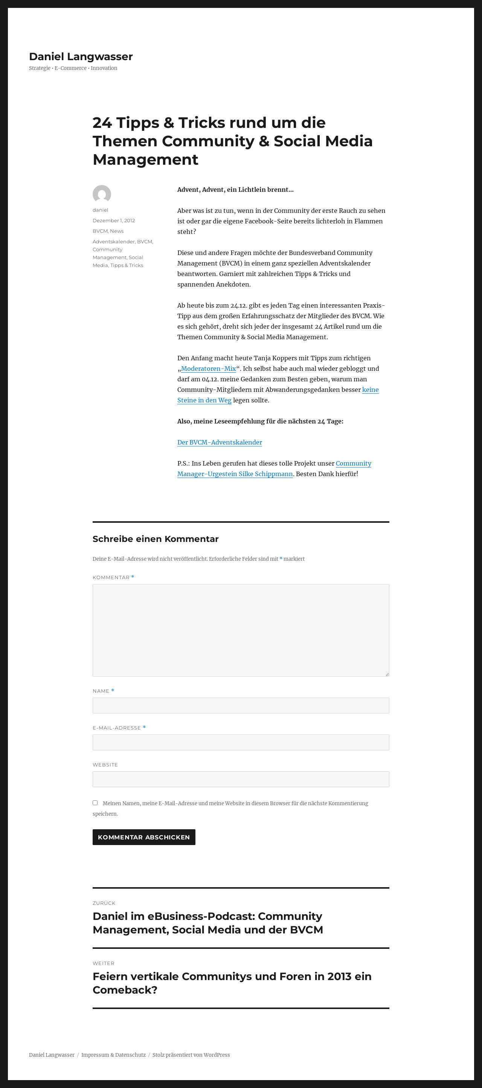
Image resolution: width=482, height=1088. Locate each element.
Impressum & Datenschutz (113, 1055)
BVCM (100, 231)
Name (103, 691)
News (117, 231)
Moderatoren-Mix (208, 368)
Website (105, 765)
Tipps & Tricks (126, 265)
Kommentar (113, 577)
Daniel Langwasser (81, 56)
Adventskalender (114, 241)
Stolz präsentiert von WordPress (191, 1055)
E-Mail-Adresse (119, 728)
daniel (100, 210)
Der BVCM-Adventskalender (219, 442)
